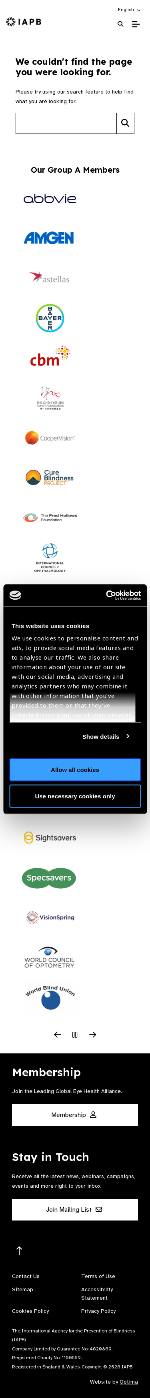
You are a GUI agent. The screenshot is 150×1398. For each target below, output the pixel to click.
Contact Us (26, 1276)
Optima (129, 1381)
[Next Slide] (93, 1035)
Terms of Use (98, 1276)
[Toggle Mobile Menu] (136, 24)
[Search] (125, 123)
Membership (73, 1115)
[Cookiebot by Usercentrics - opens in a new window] (107, 595)
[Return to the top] (19, 1251)
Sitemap (22, 1289)
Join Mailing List (74, 1210)
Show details (101, 736)
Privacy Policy (98, 1311)
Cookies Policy (30, 1311)
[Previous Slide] (58, 1035)
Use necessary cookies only (75, 795)
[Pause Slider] (75, 1035)
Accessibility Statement (97, 1293)
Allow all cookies (75, 769)
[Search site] (66, 123)
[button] (130, 9)
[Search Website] (120, 24)
